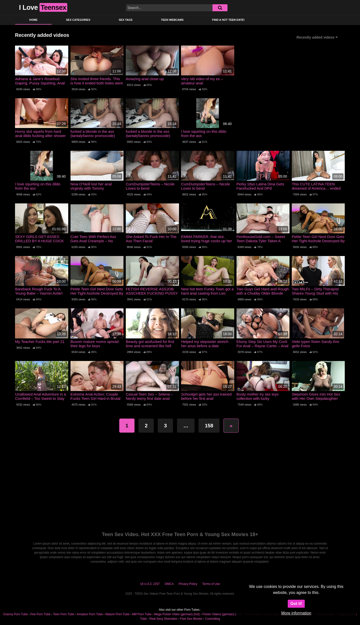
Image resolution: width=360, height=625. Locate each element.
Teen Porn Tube (63, 614)
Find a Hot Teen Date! (228, 19)
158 (209, 425)
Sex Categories (78, 19)
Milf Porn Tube (141, 614)
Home (33, 19)
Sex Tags (125, 19)
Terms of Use (211, 584)
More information (296, 613)
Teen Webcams (172, 19)
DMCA (169, 584)
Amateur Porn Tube (90, 614)
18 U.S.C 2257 (150, 584)
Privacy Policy (187, 584)
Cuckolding (212, 618)
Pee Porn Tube (40, 614)
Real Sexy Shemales (163, 618)
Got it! (296, 603)
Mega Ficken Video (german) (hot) (177, 614)
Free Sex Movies (191, 618)
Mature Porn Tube (118, 614)
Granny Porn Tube (15, 614)
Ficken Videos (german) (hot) (221, 614)
